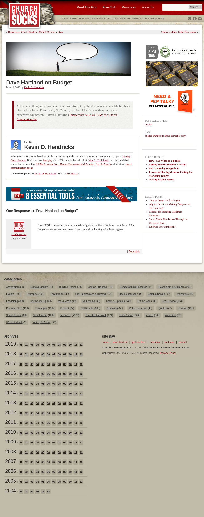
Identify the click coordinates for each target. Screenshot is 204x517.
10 (70, 344)
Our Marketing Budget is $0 (164, 168)
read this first (120, 342)
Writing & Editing (41, 322)
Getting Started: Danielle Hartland (167, 164)
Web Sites (170, 315)
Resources (129, 7)
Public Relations (138, 308)
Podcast (64, 308)
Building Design (67, 286)
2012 (10, 412)
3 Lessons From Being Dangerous (178, 32)
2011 (10, 422)
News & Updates (115, 301)
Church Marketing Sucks (24, 15)
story (183, 135)
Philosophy (41, 308)
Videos (149, 315)
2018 (10, 353)
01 (20, 344)
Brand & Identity (39, 286)
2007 (10, 461)
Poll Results (86, 308)
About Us (148, 7)
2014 (10, 393)
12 (81, 344)
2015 (10, 383)
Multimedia (89, 301)
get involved (139, 342)
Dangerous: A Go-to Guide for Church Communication (35, 32)
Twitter (189, 18)
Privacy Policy (167, 353)
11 (75, 344)
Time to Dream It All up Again (164, 200)
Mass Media (64, 301)
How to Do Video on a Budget (164, 160)
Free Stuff (109, 7)
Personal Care (14, 308)
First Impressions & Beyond (90, 294)
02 (26, 344)
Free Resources (127, 294)
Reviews (182, 308)
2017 (10, 363)
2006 (10, 471)
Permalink (134, 251)
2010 (10, 432)
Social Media (40, 315)
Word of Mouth (14, 322)
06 (48, 344)
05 (42, 344)
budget (148, 135)
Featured (55, 294)
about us (155, 342)
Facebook (195, 18)
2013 (10, 402)
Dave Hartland (172, 135)
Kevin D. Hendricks (34, 87)
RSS (200, 18)
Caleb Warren (18, 234)
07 (53, 344)
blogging (47, 160)
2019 (10, 344)
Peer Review (169, 301)
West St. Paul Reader (98, 160)
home (105, 342)
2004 (10, 490)
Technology (66, 315)
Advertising (12, 286)
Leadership (12, 301)
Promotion (112, 308)
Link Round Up (38, 301)
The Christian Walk (95, 315)
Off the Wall (144, 301)
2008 (10, 451)
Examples (32, 294)
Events (10, 294)
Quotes (148, 124)
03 (31, 344)
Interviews (182, 294)
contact (183, 342)
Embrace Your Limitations (162, 226)
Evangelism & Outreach (171, 286)
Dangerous (158, 135)
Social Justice (13, 315)
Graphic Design (156, 294)
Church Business (97, 286)
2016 (10, 373)
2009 (10, 441)
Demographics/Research (133, 286)
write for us (72, 173)
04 (37, 344)
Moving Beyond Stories (161, 179)
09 (64, 344)
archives (169, 342)
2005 (10, 481)
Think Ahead (126, 315)
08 (59, 344)
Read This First (87, 7)
